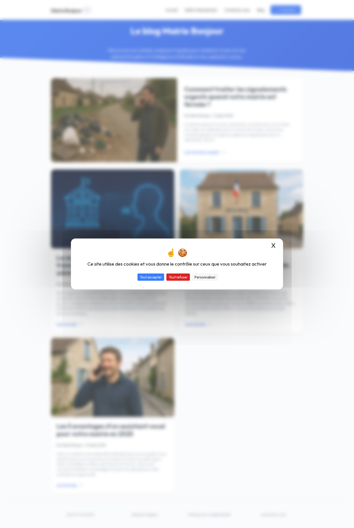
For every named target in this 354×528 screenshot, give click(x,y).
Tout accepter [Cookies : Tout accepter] (151, 277)
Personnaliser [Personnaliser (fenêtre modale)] (205, 277)
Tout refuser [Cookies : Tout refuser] (178, 277)
